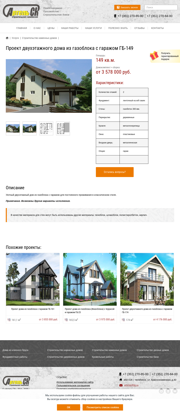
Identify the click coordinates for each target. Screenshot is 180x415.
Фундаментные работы (14, 357)
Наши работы (69, 28)
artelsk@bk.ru (129, 385)
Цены (51, 28)
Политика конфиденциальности (74, 388)
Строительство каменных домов (109, 350)
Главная (21, 28)
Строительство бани (148, 357)
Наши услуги (93, 28)
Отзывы (139, 28)
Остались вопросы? (115, 172)
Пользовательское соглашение (73, 385)
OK (68, 407)
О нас (37, 28)
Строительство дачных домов (153, 350)
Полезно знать (118, 28)
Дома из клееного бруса (15, 350)
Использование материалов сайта (75, 382)
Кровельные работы (103, 357)
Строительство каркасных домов (65, 350)
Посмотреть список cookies (103, 407)
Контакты (157, 28)
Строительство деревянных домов (65, 357)
